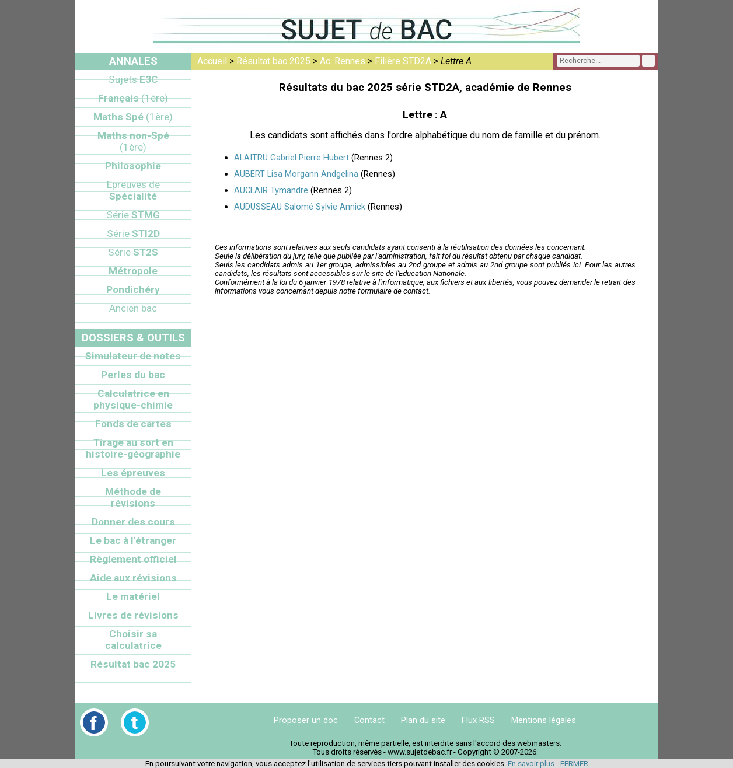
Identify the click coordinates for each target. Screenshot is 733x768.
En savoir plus (531, 763)
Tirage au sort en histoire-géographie (133, 448)
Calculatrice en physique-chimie (133, 399)
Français (133, 98)
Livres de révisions (133, 615)
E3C (133, 79)
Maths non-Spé (133, 141)
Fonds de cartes (133, 424)
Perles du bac (133, 374)
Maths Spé (133, 117)
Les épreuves (133, 473)
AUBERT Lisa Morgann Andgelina (296, 174)
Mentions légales (543, 720)
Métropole (133, 271)
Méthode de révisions (133, 497)
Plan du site (423, 720)
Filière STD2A (403, 61)
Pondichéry (133, 289)
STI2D (133, 233)
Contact (369, 720)
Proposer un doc (306, 720)
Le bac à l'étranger (133, 540)
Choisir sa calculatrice (133, 639)
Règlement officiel (133, 559)
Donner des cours (133, 522)
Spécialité (133, 190)
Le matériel (133, 596)
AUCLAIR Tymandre (271, 190)
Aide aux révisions (133, 578)
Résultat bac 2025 (273, 61)
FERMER (574, 763)
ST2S (133, 252)
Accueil (212, 61)
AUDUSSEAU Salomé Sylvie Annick (299, 206)
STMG (133, 215)
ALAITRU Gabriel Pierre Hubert (291, 157)
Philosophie (133, 166)
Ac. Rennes (342, 61)
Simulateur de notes (133, 356)
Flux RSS (478, 720)
